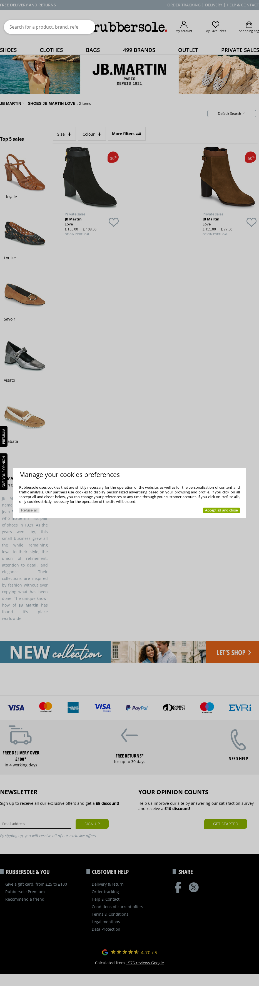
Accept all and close (221, 510)
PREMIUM (3, 436)
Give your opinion (3, 472)
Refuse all (29, 510)
